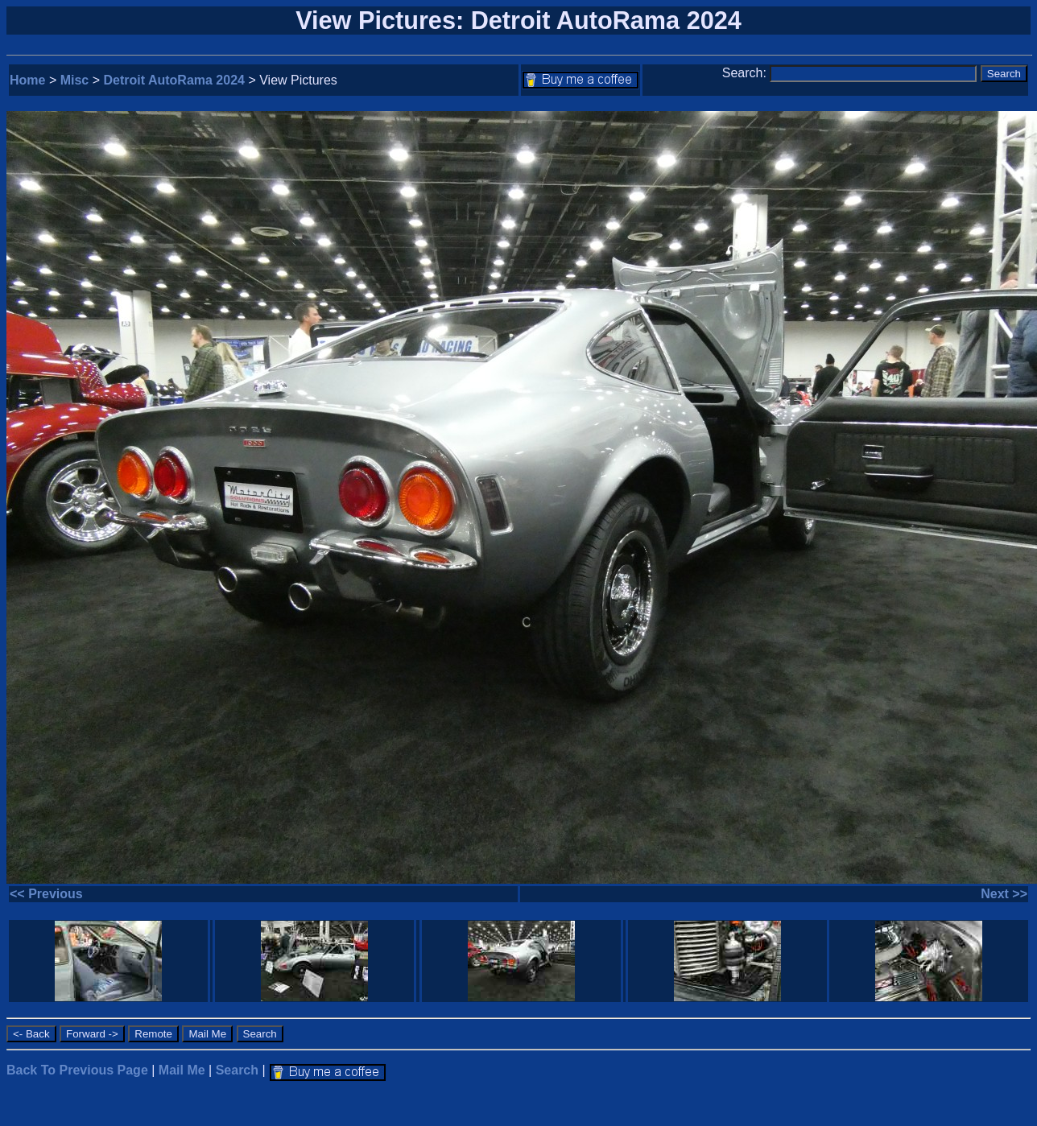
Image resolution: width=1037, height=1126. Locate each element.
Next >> (1004, 894)
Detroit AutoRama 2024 (174, 80)
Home (27, 80)
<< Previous (46, 894)
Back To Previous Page (77, 1070)
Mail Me (182, 1070)
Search (237, 1070)
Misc (74, 80)
